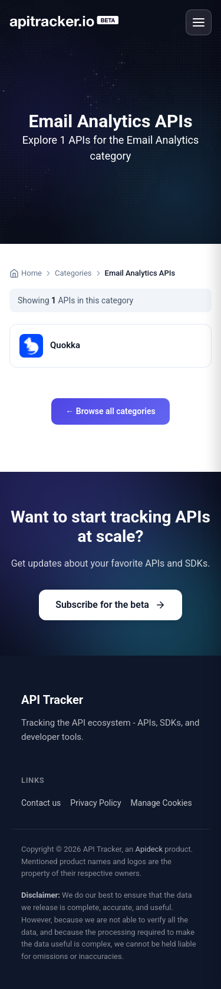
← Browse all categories (110, 411)
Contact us (41, 803)
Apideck (149, 849)
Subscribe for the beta (110, 604)
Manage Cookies (161, 803)
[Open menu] (199, 22)
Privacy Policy (95, 803)
